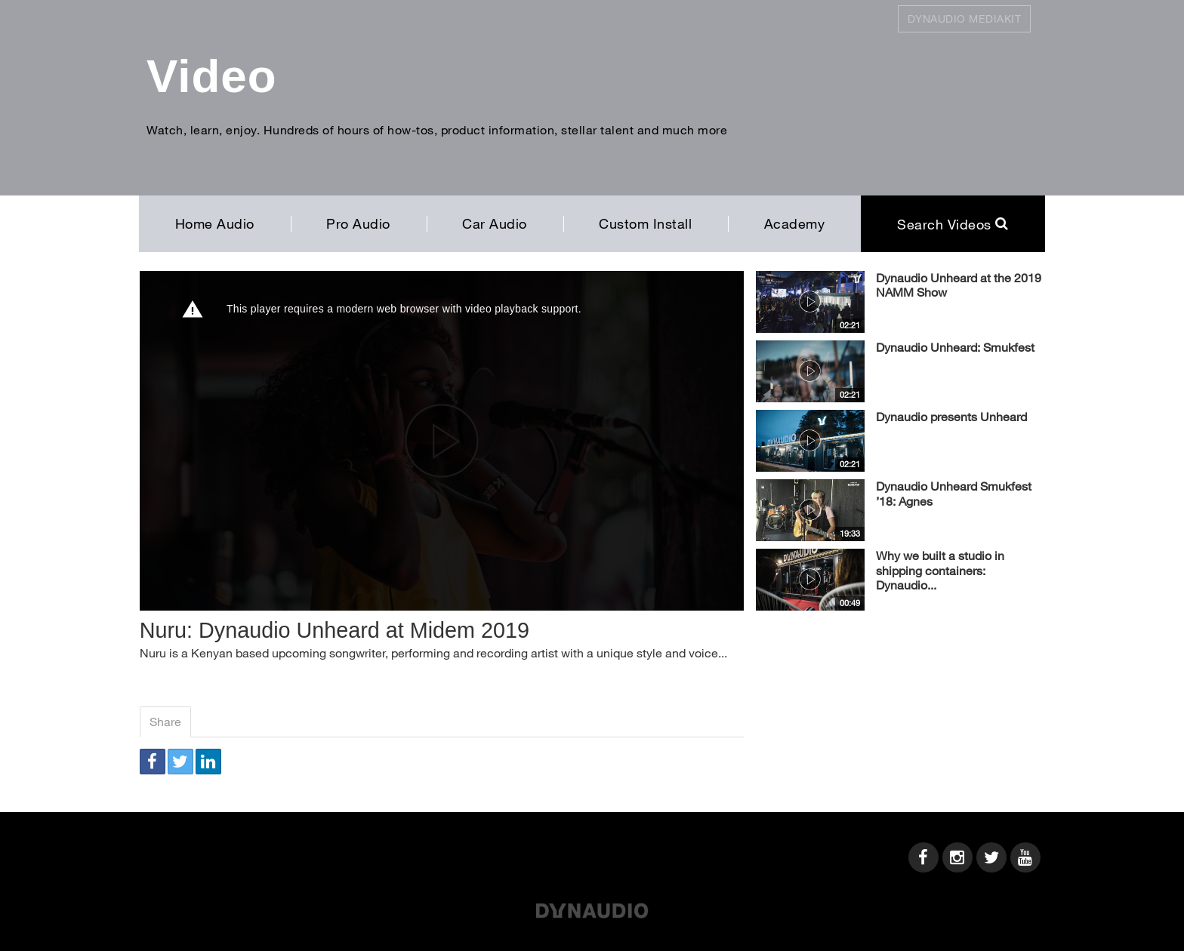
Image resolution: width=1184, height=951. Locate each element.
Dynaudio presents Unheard (951, 416)
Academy (794, 223)
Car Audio (494, 223)
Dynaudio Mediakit (965, 18)
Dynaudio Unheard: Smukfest (955, 347)
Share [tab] (165, 721)
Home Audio (214, 223)
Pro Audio (358, 223)
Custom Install (645, 223)
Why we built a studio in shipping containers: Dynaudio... (940, 570)
